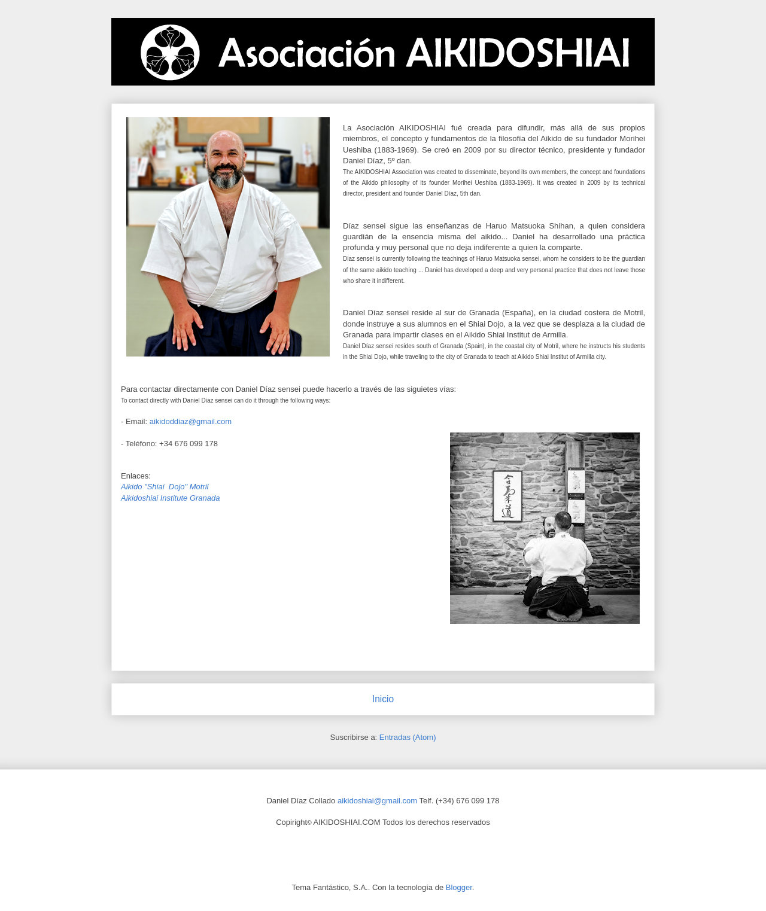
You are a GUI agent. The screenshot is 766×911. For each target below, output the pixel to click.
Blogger (459, 887)
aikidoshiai (356, 800)
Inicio (383, 699)
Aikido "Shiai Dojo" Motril (165, 486)
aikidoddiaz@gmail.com (191, 421)
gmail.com (399, 800)
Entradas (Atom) (407, 737)
